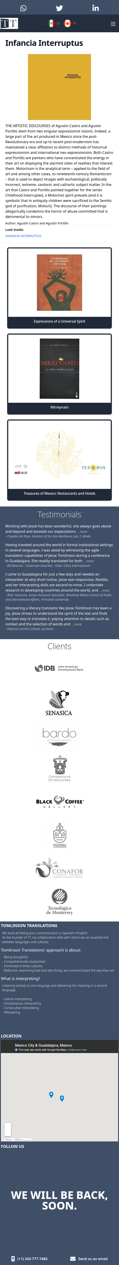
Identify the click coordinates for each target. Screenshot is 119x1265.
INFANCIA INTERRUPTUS (23, 236)
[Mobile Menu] (112, 23)
